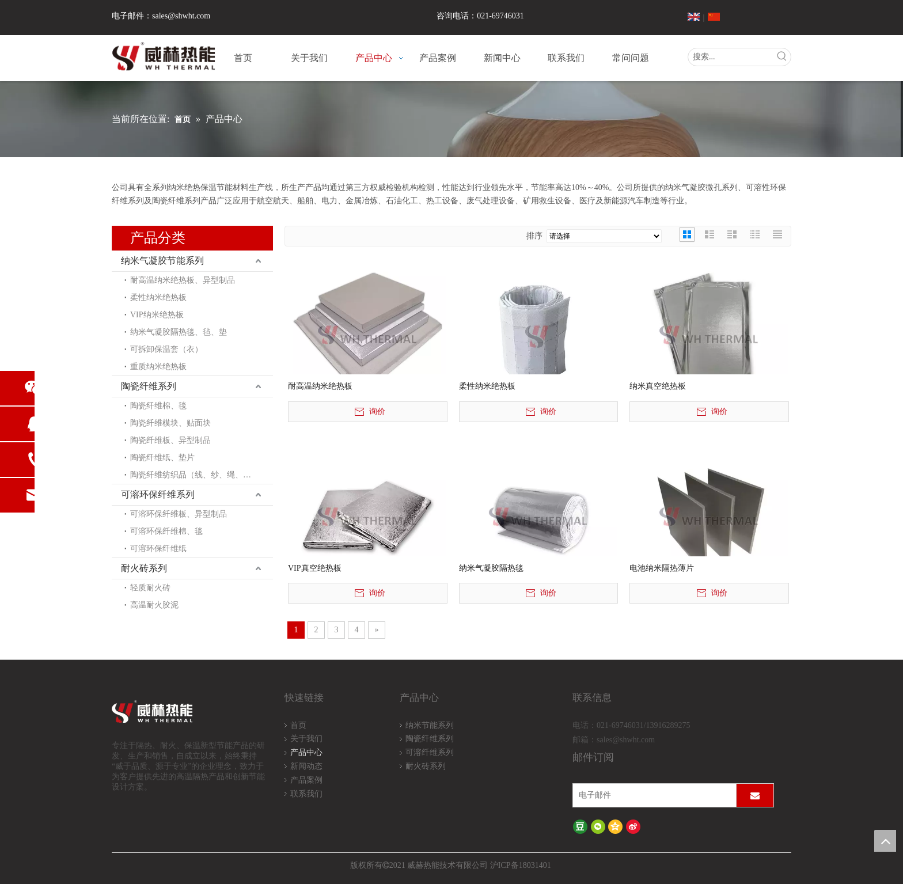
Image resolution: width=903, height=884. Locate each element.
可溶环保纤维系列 (158, 494)
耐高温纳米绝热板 (320, 386)
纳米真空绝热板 (657, 386)
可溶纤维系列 (429, 752)
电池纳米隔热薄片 (661, 568)
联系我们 (306, 794)
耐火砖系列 (144, 568)
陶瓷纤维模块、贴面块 (170, 423)
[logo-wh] (165, 712)
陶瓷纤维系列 (148, 386)
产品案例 (306, 780)
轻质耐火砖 (150, 587)
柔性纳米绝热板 (158, 297)
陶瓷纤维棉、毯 (158, 405)
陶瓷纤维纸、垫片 (162, 457)
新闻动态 (306, 766)
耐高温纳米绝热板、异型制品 (182, 280)
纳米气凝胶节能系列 (162, 260)
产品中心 (306, 752)
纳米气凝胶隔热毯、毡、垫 (178, 332)
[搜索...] (730, 57)
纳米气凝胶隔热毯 (491, 568)
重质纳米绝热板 (158, 366)
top (885, 841)
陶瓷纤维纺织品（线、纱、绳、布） (194, 475)
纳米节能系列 (429, 725)
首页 (298, 725)
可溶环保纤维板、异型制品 (178, 514)
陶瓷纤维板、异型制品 (170, 440)
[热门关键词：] (782, 57)
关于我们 (306, 738)
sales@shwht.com (181, 16)
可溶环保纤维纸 (158, 548)
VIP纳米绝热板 (157, 314)
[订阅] (755, 795)
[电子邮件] (652, 795)
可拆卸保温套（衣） (166, 349)
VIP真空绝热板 (315, 568)
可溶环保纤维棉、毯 (166, 531)
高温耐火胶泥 (154, 605)
